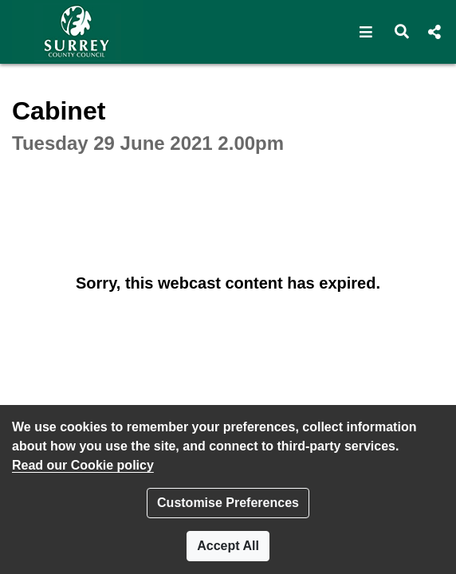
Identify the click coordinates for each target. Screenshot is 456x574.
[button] (366, 32)
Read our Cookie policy (83, 465)
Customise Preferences (228, 502)
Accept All (228, 545)
